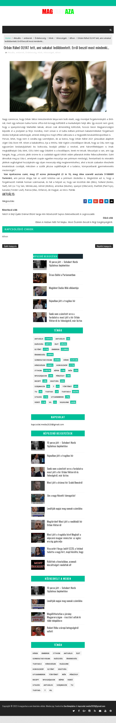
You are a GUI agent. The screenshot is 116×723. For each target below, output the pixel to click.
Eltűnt (38, 356)
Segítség (54, 388)
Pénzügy (60, 383)
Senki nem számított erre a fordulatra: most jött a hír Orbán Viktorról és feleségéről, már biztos (65, 324)
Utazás (38, 404)
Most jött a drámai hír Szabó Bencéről (64, 490)
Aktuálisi (60, 346)
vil (50, 409)
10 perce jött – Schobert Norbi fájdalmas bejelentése (63, 270)
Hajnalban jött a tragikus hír (62, 308)
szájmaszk (40, 393)
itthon (72, 38)
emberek (28, 38)
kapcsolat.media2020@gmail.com (91, 713)
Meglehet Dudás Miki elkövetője (64, 295)
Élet (57, 351)
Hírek (51, 38)
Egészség (39, 351)
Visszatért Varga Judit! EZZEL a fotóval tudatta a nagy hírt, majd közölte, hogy (65, 557)
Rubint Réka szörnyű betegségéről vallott (63, 636)
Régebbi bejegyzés (104, 253)
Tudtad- (49, 399)
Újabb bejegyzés (10, 253)
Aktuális (17, 38)
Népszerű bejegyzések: (45, 263)
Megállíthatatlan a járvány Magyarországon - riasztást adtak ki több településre (64, 624)
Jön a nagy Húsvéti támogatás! (61, 503)
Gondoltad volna (43, 367)
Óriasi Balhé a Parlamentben (62, 282)
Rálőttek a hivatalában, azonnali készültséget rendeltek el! (61, 570)
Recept (38, 388)
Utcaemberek (57, 404)
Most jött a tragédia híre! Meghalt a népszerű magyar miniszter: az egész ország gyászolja (64, 545)
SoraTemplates (70, 713)
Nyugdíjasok (41, 383)
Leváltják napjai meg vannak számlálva (64, 516)
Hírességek (61, 38)
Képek (56, 377)
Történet (67, 393)
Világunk (64, 409)
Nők (70, 377)
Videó (37, 409)
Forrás (72, 197)
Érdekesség (40, 38)
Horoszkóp (61, 372)
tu (36, 399)
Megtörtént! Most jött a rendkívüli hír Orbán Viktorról (64, 530)
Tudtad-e (66, 399)
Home (8, 38)
